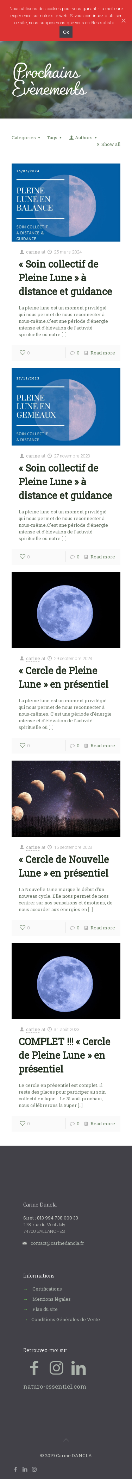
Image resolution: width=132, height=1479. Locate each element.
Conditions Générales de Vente (65, 1319)
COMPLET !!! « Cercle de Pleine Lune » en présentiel (64, 1055)
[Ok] (123, 20)
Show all (107, 144)
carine (33, 252)
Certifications (47, 1289)
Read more (102, 353)
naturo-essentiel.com (54, 1386)
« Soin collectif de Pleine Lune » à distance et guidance (65, 277)
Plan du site (45, 1309)
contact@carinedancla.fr (57, 1243)
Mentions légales (51, 1299)
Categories (27, 137)
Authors (83, 137)
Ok (66, 31)
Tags (55, 137)
